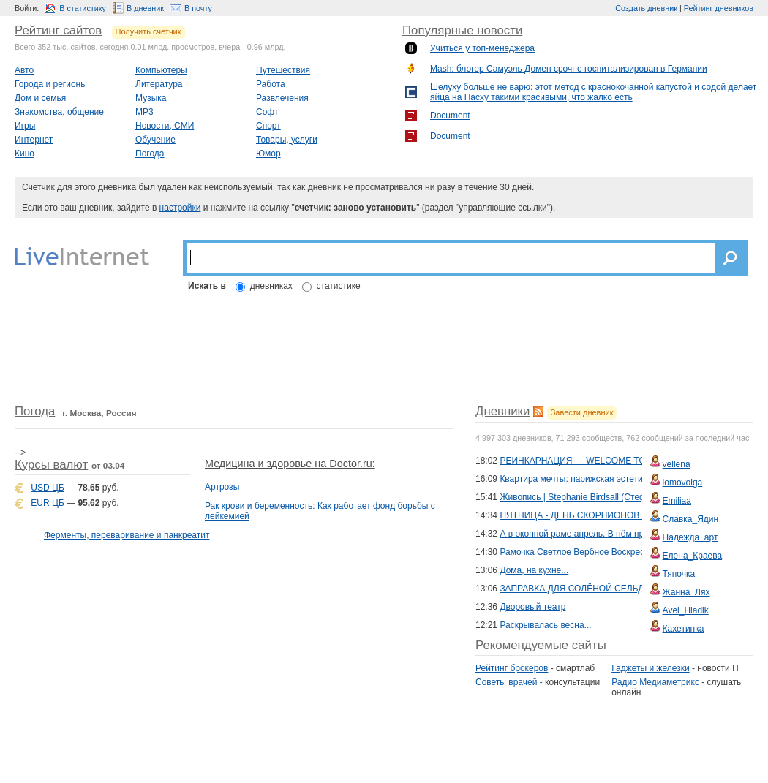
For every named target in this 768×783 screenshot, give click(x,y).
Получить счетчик (148, 31)
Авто (24, 70)
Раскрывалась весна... (545, 625)
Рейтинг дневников (718, 8)
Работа (270, 84)
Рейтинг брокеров (511, 668)
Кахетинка (683, 629)
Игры (25, 126)
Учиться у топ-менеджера (482, 48)
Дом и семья (40, 98)
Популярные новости (462, 30)
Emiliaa (677, 501)
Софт (267, 112)
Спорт (268, 126)
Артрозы (222, 487)
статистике (339, 286)
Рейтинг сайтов (58, 30)
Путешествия (283, 70)
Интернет (34, 140)
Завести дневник (582, 412)
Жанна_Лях (686, 592)
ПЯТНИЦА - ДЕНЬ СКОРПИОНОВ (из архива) (594, 515)
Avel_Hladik (686, 610)
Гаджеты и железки (650, 668)
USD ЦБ (47, 488)
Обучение (155, 140)
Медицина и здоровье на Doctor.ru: (290, 463)
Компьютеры (161, 70)
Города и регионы (51, 84)
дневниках (271, 286)
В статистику (82, 8)
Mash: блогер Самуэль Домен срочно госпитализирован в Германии (568, 69)
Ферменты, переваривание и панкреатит (126, 535)
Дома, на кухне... (534, 570)
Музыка (150, 98)
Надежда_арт (690, 537)
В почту (198, 8)
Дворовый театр (532, 607)
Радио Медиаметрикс (655, 682)
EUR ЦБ (47, 503)
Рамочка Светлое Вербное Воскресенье (581, 552)
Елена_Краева (693, 556)
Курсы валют (51, 465)
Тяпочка (679, 574)
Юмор (268, 153)
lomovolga (683, 482)
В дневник (145, 8)
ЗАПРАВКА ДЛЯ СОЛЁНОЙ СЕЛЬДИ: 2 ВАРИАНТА (604, 588)
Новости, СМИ (164, 126)
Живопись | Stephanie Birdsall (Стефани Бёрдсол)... (604, 497)
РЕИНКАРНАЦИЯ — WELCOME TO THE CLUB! (596, 460)
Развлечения (282, 98)
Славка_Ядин (691, 519)
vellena (676, 464)
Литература (159, 84)
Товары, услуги (286, 140)
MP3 (144, 112)
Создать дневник (646, 8)
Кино (24, 153)
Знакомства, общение (59, 112)
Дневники (502, 411)
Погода (150, 153)
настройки (180, 208)
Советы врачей (506, 682)
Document (450, 115)
